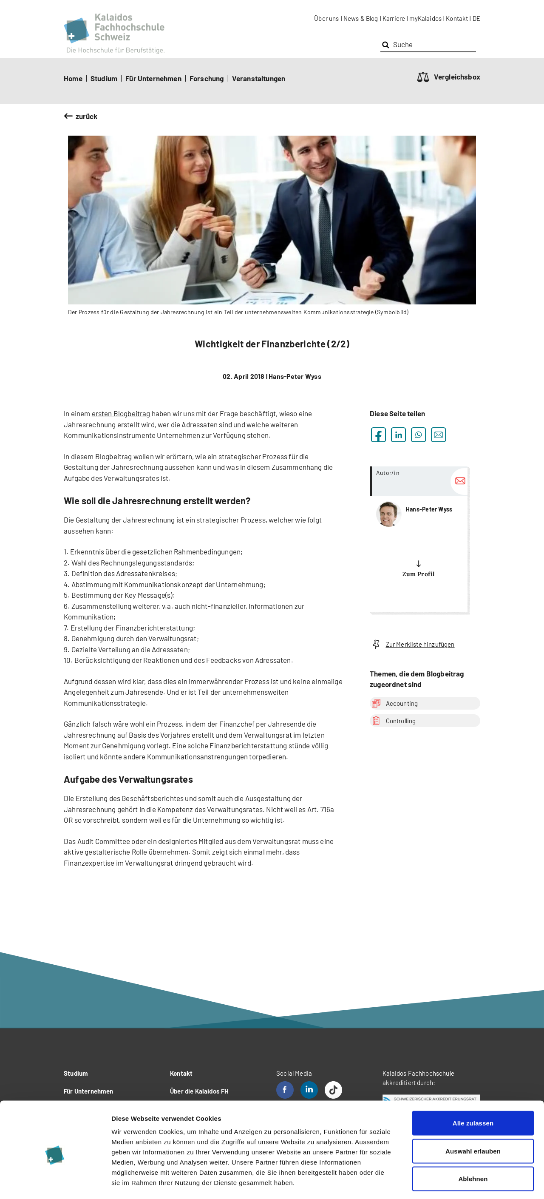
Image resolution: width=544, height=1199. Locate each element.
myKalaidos (425, 18)
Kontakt (457, 18)
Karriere (393, 18)
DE (476, 18)
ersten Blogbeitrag (121, 413)
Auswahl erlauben (473, 1115)
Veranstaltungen (259, 78)
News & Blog (360, 18)
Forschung (207, 78)
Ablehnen (472, 1143)
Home (73, 78)
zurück (87, 116)
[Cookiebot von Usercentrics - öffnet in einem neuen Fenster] (55, 1182)
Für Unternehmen (153, 78)
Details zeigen (452, 1182)
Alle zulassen (473, 1087)
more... (419, 539)
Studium (104, 78)
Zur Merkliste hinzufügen (412, 644)
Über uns (326, 18)
